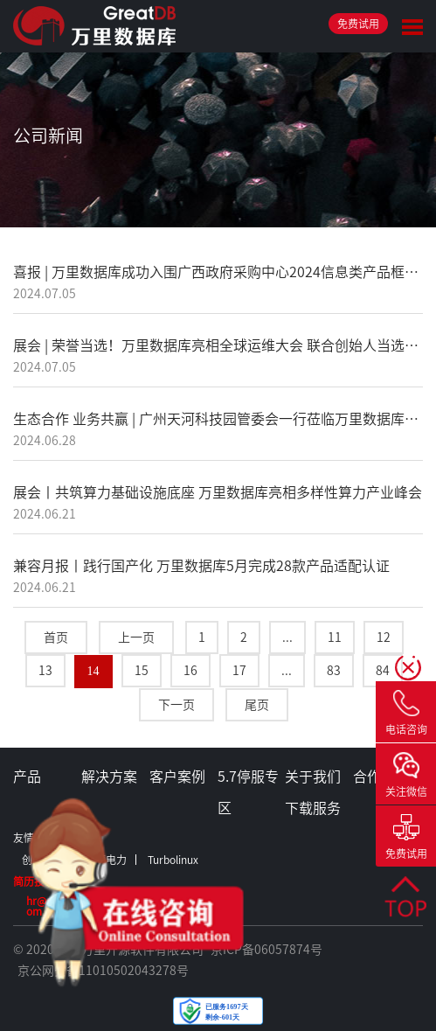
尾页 (257, 705)
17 (239, 671)
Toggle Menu (412, 27)
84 (383, 671)
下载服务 (313, 808)
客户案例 (177, 777)
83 (334, 671)
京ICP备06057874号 (266, 950)
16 (190, 671)
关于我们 (313, 777)
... (287, 637)
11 (335, 637)
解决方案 (109, 777)
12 (384, 637)
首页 (56, 637)
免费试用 (358, 23)
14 (93, 671)
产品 (27, 777)
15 (142, 671)
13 (45, 671)
